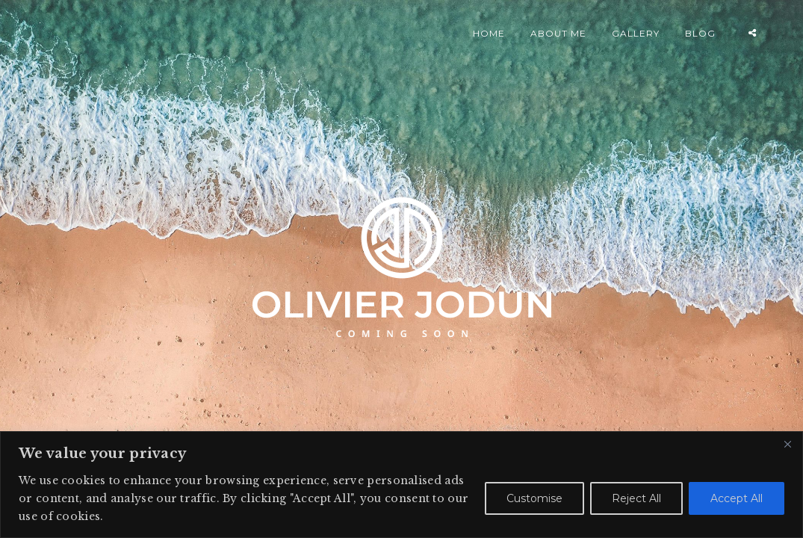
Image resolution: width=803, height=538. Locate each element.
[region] (401, 484)
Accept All (736, 498)
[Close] (787, 444)
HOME (489, 33)
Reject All (636, 498)
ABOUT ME (558, 33)
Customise (534, 498)
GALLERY (636, 33)
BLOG (700, 33)
